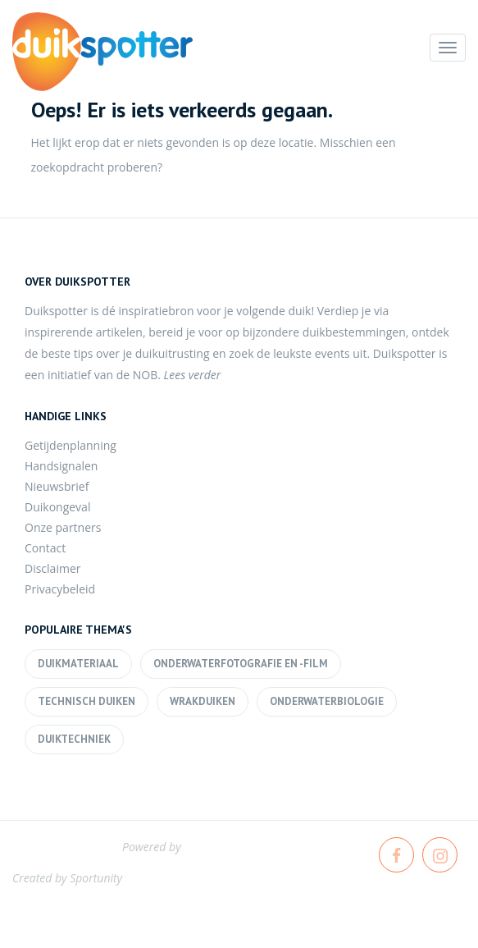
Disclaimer (52, 568)
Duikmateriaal (78, 664)
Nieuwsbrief (57, 486)
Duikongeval (57, 507)
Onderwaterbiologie (327, 701)
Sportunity (96, 878)
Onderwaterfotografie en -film (240, 664)
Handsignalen (61, 466)
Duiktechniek (74, 739)
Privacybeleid (60, 589)
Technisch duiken (86, 701)
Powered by (151, 846)
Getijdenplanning (70, 445)
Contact (45, 548)
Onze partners (63, 527)
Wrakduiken (202, 701)
